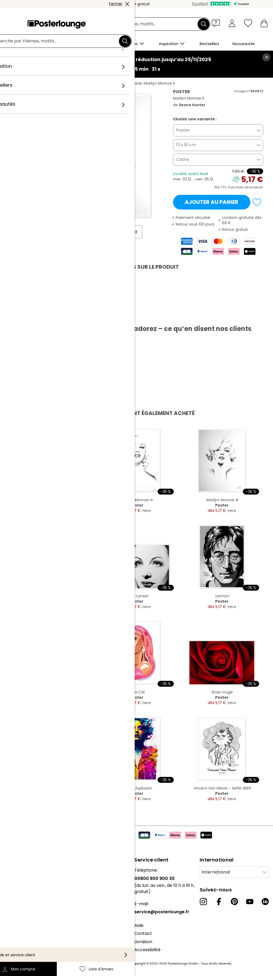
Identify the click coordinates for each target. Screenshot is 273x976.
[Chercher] (204, 24)
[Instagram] (203, 901)
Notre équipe (17, 878)
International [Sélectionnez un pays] (216, 872)
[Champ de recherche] (143, 24)
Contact (143, 933)
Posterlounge (25, 83)
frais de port (120, 963)
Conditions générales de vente (36, 921)
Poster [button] (183, 130)
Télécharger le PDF (35, 316)
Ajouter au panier (211, 202)
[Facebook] (219, 901)
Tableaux (51, 83)
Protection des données (29, 930)
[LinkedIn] (265, 901)
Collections (15, 886)
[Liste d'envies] (248, 23)
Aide (138, 925)
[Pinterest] (234, 901)
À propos (13, 870)
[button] (217, 23)
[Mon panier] (264, 23)
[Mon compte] (232, 23)
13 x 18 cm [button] (186, 145)
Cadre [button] (182, 159)
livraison (256, 187)
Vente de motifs (21, 908)
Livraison (143, 942)
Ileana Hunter (112, 83)
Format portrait (80, 83)
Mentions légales (21, 946)
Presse (11, 900)
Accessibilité (147, 950)
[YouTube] (250, 901)
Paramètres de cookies (28, 938)
